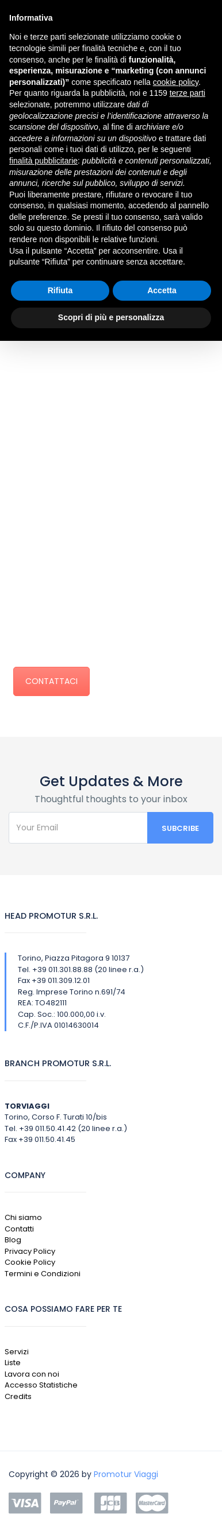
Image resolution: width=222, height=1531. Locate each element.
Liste (13, 1362)
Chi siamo (23, 1217)
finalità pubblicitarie (43, 160)
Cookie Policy (30, 1262)
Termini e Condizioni (43, 1273)
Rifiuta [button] (60, 290)
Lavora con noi (32, 1374)
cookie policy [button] (175, 82)
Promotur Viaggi (126, 1474)
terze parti (187, 93)
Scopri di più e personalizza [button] (111, 317)
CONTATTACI (51, 681)
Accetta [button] (162, 290)
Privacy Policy (30, 1251)
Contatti (19, 1228)
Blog (13, 1239)
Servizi (17, 1351)
